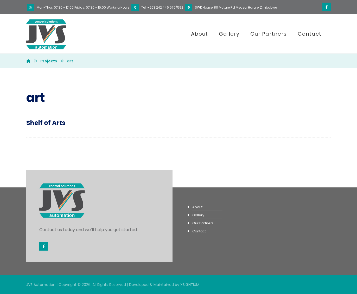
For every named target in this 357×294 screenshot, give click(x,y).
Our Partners (203, 223)
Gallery (198, 215)
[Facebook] (326, 7)
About (197, 207)
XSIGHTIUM (189, 284)
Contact (199, 231)
